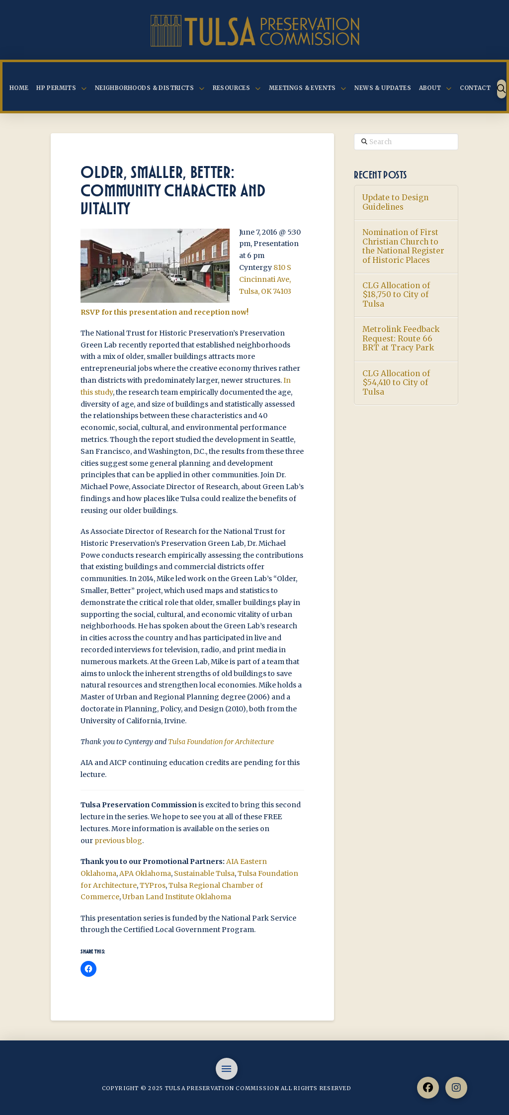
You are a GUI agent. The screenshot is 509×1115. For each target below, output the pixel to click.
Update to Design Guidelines (395, 202)
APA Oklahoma (145, 873)
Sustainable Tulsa (204, 873)
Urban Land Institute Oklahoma (176, 896)
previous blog (118, 840)
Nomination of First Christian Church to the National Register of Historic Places (403, 246)
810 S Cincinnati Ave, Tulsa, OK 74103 (265, 279)
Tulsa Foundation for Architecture (221, 741)
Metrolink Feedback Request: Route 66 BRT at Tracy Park (400, 338)
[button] (501, 89)
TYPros (153, 885)
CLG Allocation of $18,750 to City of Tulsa (396, 295)
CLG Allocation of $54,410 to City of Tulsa (396, 383)
